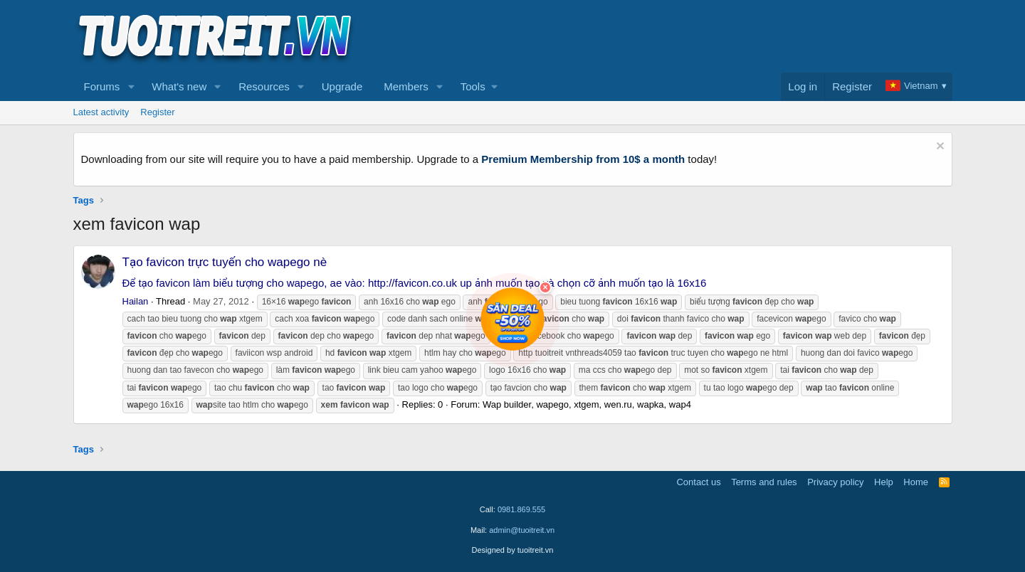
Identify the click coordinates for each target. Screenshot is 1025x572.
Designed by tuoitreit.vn (513, 550)
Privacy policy (835, 482)
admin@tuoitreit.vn (521, 530)
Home (915, 482)
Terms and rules (764, 482)
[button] (131, 87)
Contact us (698, 482)
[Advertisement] (693, 36)
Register (157, 112)
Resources (264, 86)
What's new (179, 86)
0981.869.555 (521, 509)
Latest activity (101, 112)
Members (406, 86)
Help (883, 482)
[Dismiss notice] (938, 147)
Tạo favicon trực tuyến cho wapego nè (224, 262)
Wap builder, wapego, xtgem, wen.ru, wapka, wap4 (587, 404)
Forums (102, 86)
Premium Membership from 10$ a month (583, 159)
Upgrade (342, 86)
